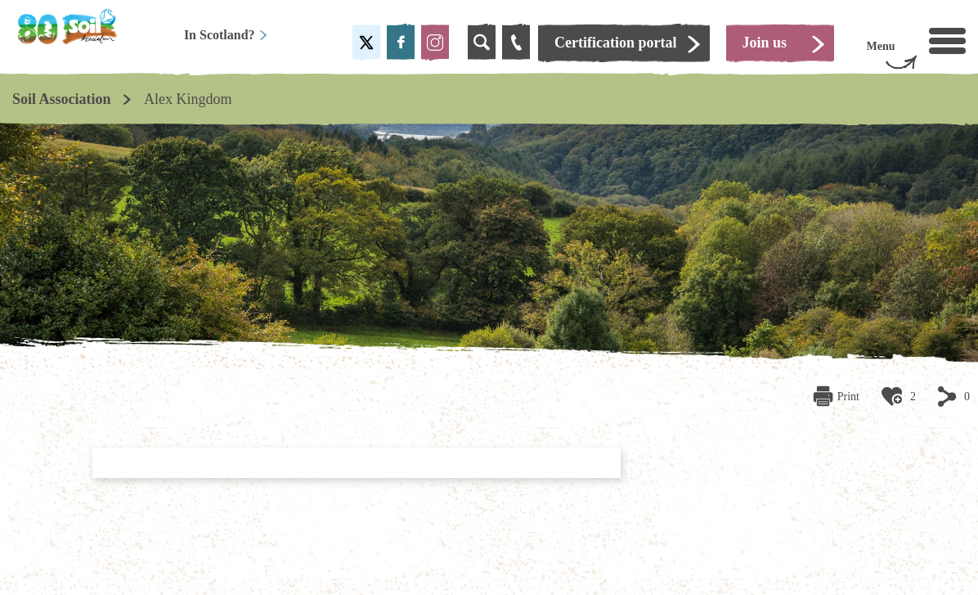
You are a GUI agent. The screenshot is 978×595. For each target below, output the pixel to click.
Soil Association (61, 99)
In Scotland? (226, 35)
